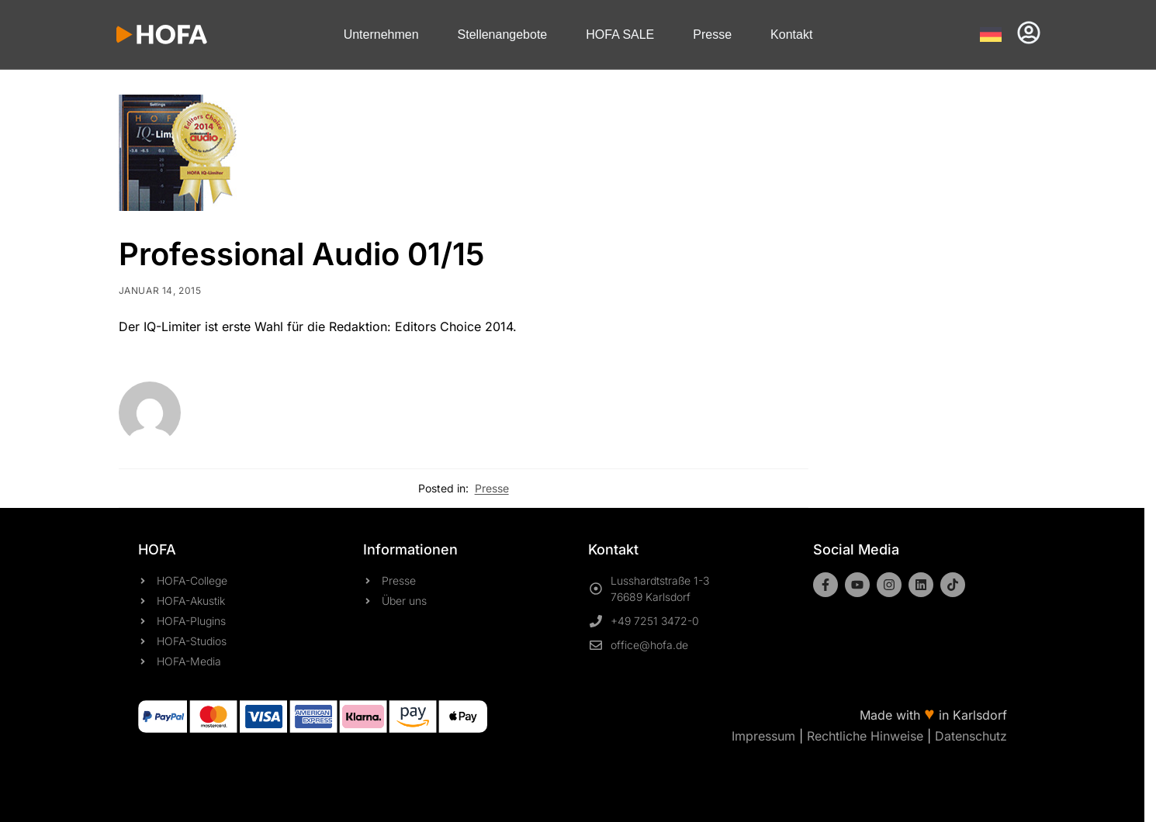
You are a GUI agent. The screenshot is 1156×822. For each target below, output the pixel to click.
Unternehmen (381, 34)
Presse (712, 34)
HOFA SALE (620, 34)
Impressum (763, 736)
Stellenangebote (503, 34)
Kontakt (791, 34)
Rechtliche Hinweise (865, 736)
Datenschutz (971, 736)
